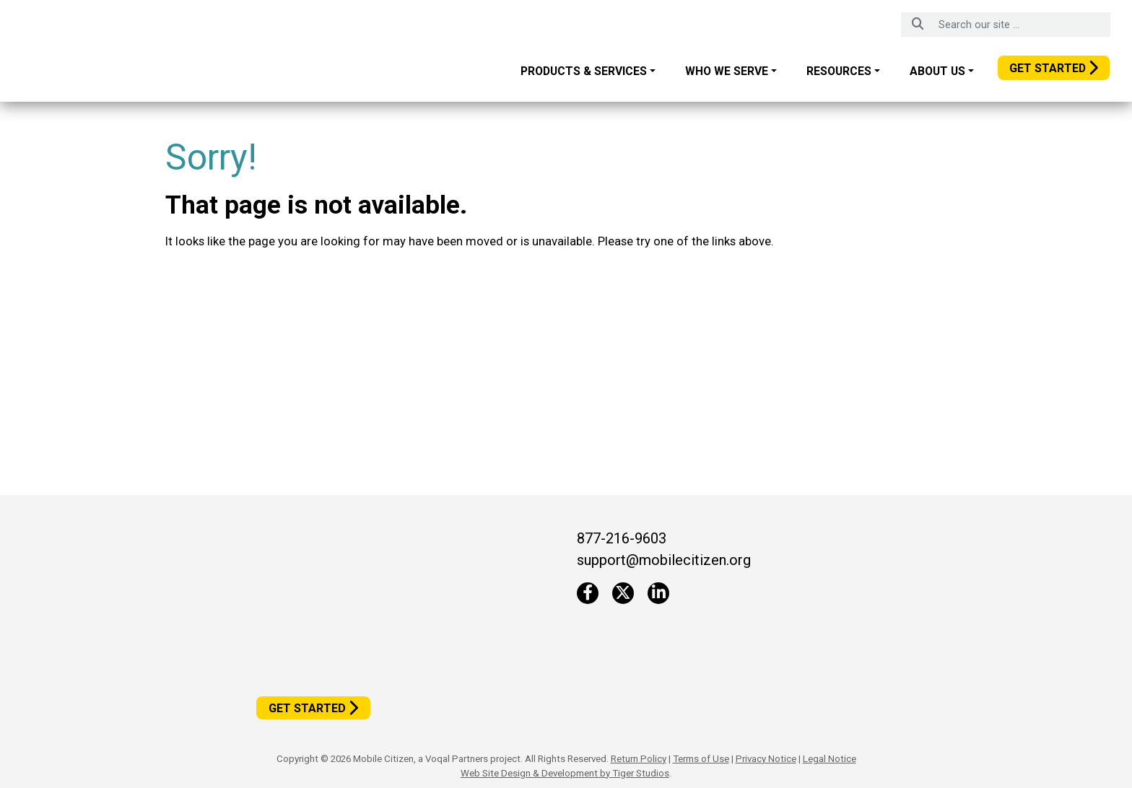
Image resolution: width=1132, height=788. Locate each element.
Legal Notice (829, 758)
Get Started (1047, 68)
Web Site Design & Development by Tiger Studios (565, 773)
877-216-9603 (621, 538)
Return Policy (638, 758)
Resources (838, 71)
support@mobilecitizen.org (664, 560)
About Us (937, 71)
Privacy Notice (766, 758)
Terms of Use (701, 758)
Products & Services (584, 71)
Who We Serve (726, 71)
